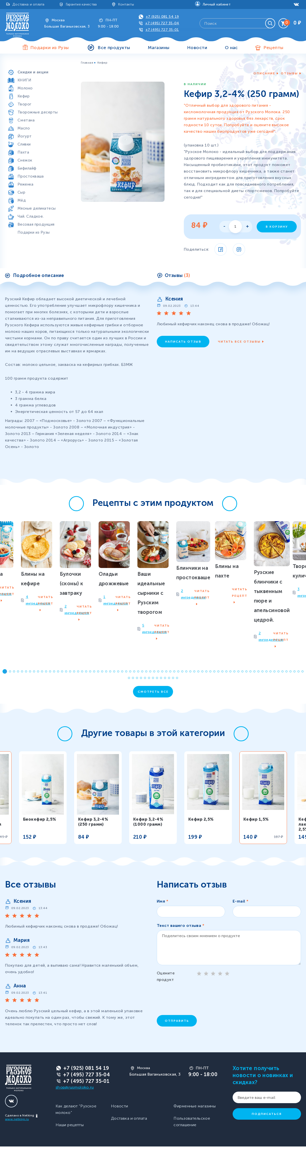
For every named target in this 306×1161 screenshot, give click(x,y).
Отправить (177, 1035)
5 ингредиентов (134, 662)
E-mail (241, 915)
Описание (264, 73)
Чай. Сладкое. (31, 216)
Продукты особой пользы (42, 64)
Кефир (24, 96)
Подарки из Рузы (34, 232)
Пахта (23, 152)
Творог (25, 104)
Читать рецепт (88, 653)
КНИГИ (24, 80)
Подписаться (267, 1128)
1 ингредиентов (52, 653)
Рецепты (273, 47)
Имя (162, 915)
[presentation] (195, 1012)
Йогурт (25, 136)
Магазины (159, 47)
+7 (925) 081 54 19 (162, 17)
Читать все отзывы (239, 341)
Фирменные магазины (195, 1120)
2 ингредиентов (217, 630)
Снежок (25, 160)
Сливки (24, 144)
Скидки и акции (33, 72)
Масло (24, 128)
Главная (87, 62)
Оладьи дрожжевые (58, 639)
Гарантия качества (81, 4)
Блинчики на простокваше (231, 617)
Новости (197, 47)
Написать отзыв (183, 341)
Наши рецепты (70, 1139)
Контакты (126, 4)
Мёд (22, 200)
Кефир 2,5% (201, 833)
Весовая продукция (36, 224)
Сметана (26, 120)
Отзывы (289, 73)
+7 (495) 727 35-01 (86, 1096)
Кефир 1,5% (256, 833)
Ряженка (25, 184)
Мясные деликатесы (37, 208)
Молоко (25, 88)
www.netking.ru (17, 1133)
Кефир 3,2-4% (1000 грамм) (148, 836)
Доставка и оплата (29, 4)
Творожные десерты (38, 112)
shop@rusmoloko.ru (75, 1101)
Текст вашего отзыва (180, 940)
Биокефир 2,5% (39, 833)
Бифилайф (27, 168)
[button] (76, 503)
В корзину (277, 226)
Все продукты (114, 47)
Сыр (21, 192)
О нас (231, 47)
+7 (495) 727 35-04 (162, 23)
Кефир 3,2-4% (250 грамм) (93, 836)
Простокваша (31, 176)
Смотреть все (153, 706)
